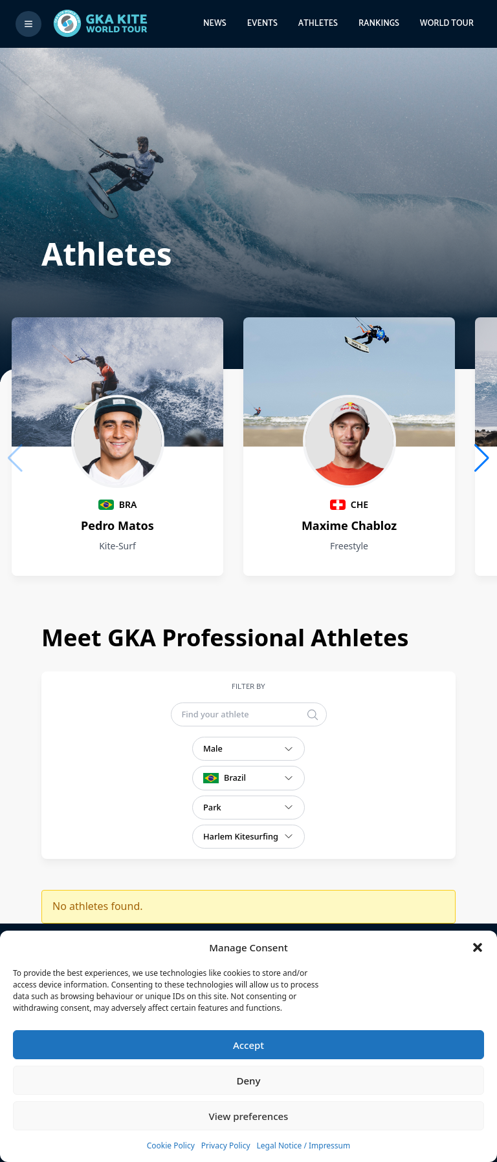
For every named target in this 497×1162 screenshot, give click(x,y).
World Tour (447, 23)
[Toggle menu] (28, 24)
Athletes (318, 23)
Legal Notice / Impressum (304, 1145)
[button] (477, 947)
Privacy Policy (225, 1145)
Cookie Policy (171, 1145)
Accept (248, 1045)
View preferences (249, 1116)
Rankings (379, 23)
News (214, 23)
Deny (249, 1080)
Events (262, 23)
